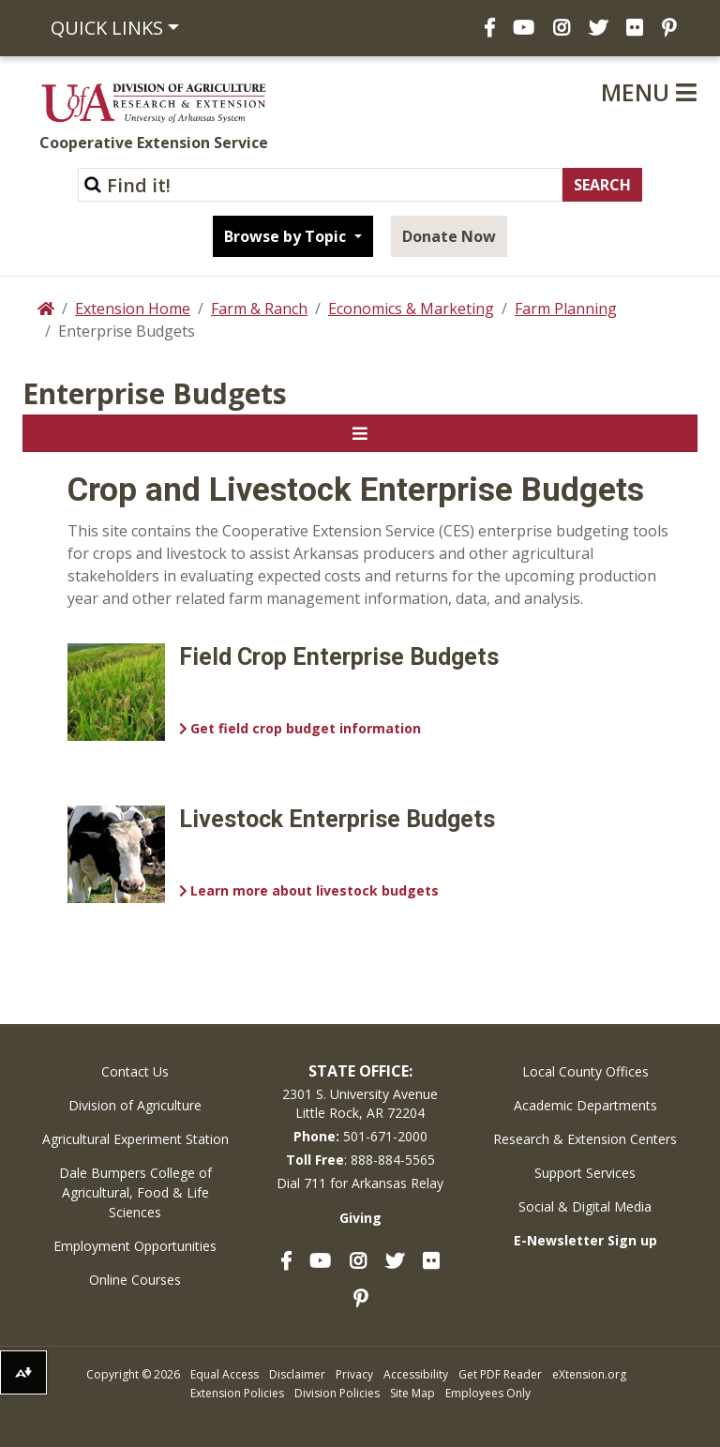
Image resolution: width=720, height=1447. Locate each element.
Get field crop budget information (305, 728)
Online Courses (135, 1280)
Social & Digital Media (585, 1206)
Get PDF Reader (500, 1374)
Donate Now (449, 236)
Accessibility (415, 1374)
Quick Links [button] (107, 27)
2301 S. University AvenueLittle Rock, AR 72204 (360, 1103)
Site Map (412, 1393)
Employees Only (488, 1393)
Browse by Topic (287, 236)
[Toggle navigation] (360, 433)
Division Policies (337, 1393)
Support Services (585, 1173)
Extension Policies (237, 1393)
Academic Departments (585, 1105)
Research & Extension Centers (585, 1139)
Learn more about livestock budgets (314, 890)
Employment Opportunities (135, 1246)
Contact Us (135, 1071)
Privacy (354, 1374)
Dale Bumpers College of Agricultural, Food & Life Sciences (135, 1192)
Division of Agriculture (135, 1105)
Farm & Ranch (259, 308)
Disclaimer (297, 1374)
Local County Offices (585, 1071)
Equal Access (224, 1374)
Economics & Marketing (411, 308)
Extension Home (132, 308)
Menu (649, 92)
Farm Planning (566, 308)
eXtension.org (589, 1374)
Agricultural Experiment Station (135, 1139)
